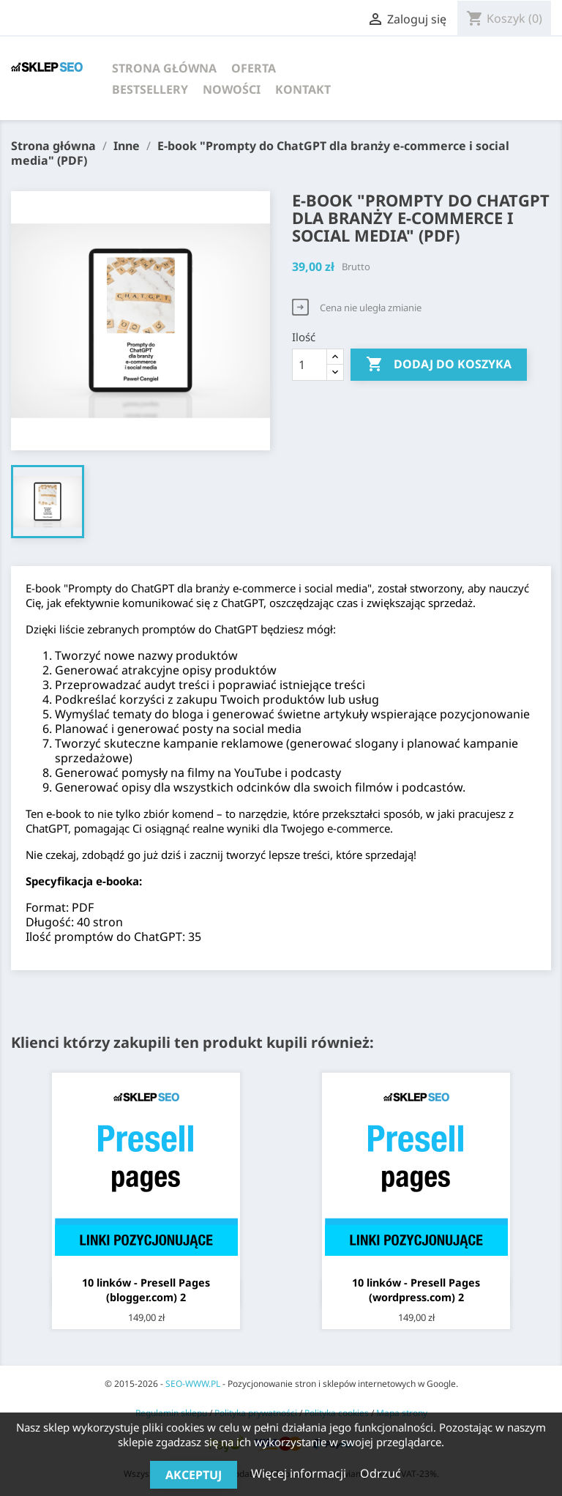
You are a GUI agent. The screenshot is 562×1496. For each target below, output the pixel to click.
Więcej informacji (300, 1473)
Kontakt (303, 89)
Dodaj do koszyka (439, 364)
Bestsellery (150, 89)
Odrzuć (380, 1473)
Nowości (232, 89)
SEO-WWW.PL (192, 1383)
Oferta (253, 68)
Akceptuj (193, 1475)
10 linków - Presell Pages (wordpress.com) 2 (416, 1290)
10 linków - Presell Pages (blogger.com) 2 (146, 1290)
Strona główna (164, 68)
